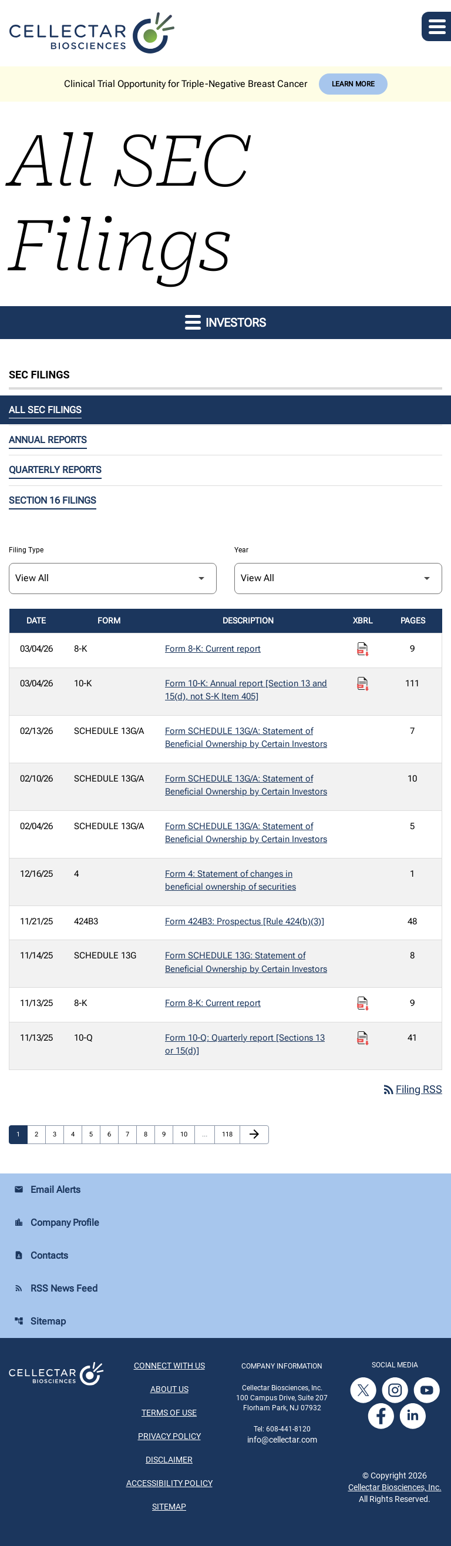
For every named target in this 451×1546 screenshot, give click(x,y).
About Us (169, 1390)
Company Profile (56, 1223)
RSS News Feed (55, 1289)
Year (241, 550)
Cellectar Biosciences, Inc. (395, 1487)
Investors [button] (225, 322)
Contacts (41, 1256)
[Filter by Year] (338, 578)
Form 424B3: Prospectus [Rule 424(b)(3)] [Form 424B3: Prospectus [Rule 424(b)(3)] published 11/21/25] (244, 921)
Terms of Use (169, 1413)
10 (187, 1135)
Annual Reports (48, 439)
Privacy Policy (169, 1437)
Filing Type (26, 550)
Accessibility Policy (169, 1484)
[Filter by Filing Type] (113, 578)
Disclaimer (169, 1460)
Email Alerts (47, 1190)
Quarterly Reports (55, 469)
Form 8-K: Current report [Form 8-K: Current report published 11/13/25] (213, 1003)
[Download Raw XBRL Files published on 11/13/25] (363, 1004)
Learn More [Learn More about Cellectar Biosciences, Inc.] (353, 84)
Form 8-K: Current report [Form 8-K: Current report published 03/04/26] (213, 648)
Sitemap (40, 1321)
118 (228, 1135)
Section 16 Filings (52, 500)
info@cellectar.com (282, 1439)
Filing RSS (412, 1090)
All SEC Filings (45, 409)
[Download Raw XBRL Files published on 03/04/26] (363, 649)
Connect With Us (169, 1366)
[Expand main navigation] (436, 26)
